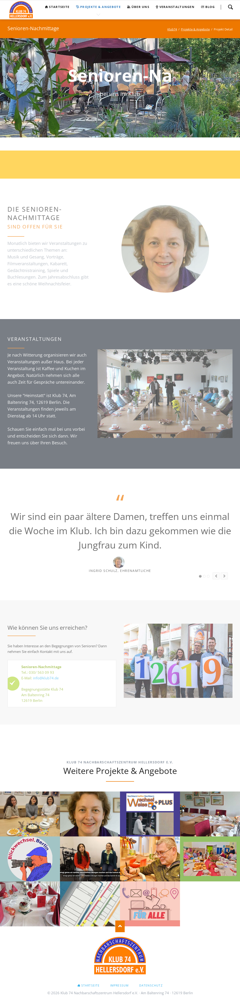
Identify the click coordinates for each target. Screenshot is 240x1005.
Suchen (230, 7)
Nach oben (120, 926)
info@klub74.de (46, 678)
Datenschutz (151, 985)
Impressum (119, 985)
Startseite (90, 985)
